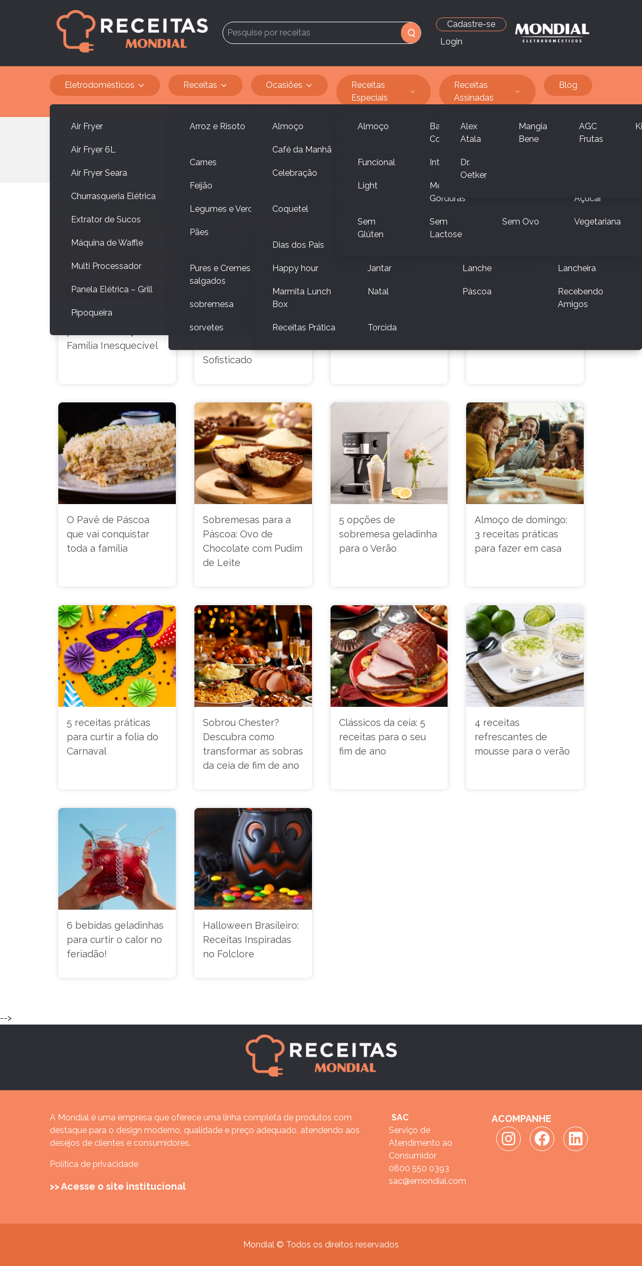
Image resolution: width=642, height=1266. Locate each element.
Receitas (205, 85)
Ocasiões (289, 85)
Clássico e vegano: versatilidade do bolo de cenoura (522, 331)
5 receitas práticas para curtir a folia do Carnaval (112, 737)
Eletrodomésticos (105, 85)
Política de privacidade (94, 1164)
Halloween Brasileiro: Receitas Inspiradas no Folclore (251, 939)
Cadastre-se (471, 24)
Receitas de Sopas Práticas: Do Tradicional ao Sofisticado (245, 338)
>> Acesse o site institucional (118, 1186)
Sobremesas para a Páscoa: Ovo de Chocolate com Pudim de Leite (252, 541)
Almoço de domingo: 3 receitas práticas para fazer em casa (521, 534)
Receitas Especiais (383, 91)
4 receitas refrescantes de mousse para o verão (522, 737)
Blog (568, 85)
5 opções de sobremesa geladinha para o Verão (388, 534)
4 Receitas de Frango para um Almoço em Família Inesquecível (115, 331)
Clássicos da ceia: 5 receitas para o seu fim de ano (382, 737)
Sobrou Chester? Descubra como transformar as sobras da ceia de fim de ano (253, 744)
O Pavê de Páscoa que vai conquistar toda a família (108, 534)
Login (451, 42)
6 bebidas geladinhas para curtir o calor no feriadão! (115, 939)
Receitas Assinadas (487, 91)
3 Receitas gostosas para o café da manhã (388, 324)
